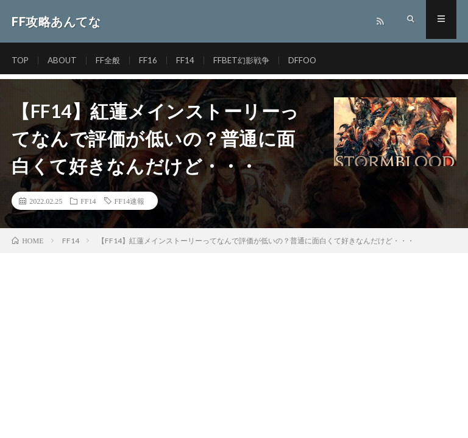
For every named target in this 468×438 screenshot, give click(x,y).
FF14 (189, 60)
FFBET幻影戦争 (247, 60)
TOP (21, 60)
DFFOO (310, 60)
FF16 (152, 60)
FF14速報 (129, 200)
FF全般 (111, 60)
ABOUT (64, 60)
